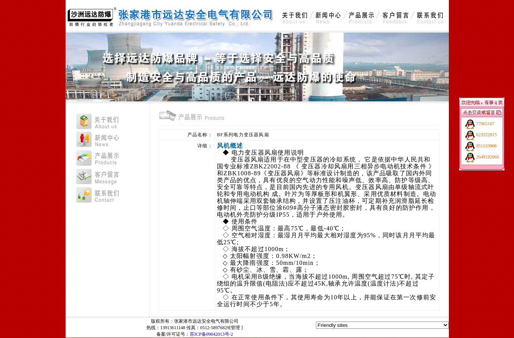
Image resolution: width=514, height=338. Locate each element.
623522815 (486, 134)
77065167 (485, 123)
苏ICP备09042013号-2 (211, 334)
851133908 (486, 146)
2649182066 (487, 157)
